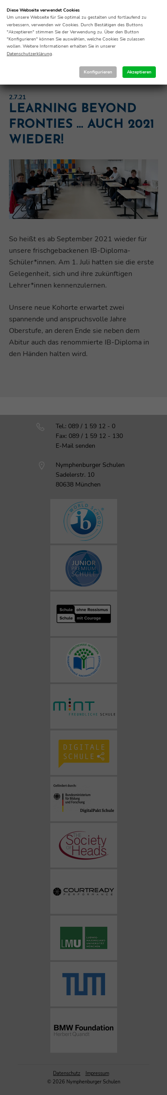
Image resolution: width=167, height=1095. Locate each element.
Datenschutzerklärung (29, 54)
